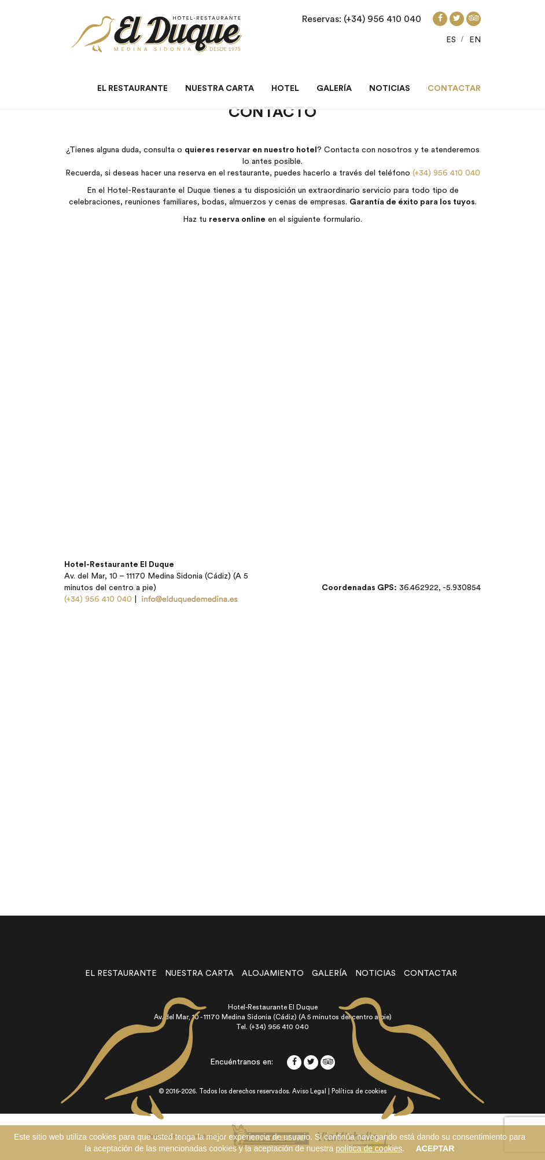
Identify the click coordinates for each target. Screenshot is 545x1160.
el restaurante (121, 973)
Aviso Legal (309, 1091)
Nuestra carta (219, 89)
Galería (334, 89)
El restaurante (132, 89)
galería (329, 973)
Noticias (389, 89)
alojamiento (273, 973)
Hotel (285, 89)
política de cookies (369, 1148)
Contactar (454, 89)
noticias (375, 973)
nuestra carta (199, 973)
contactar (430, 973)
